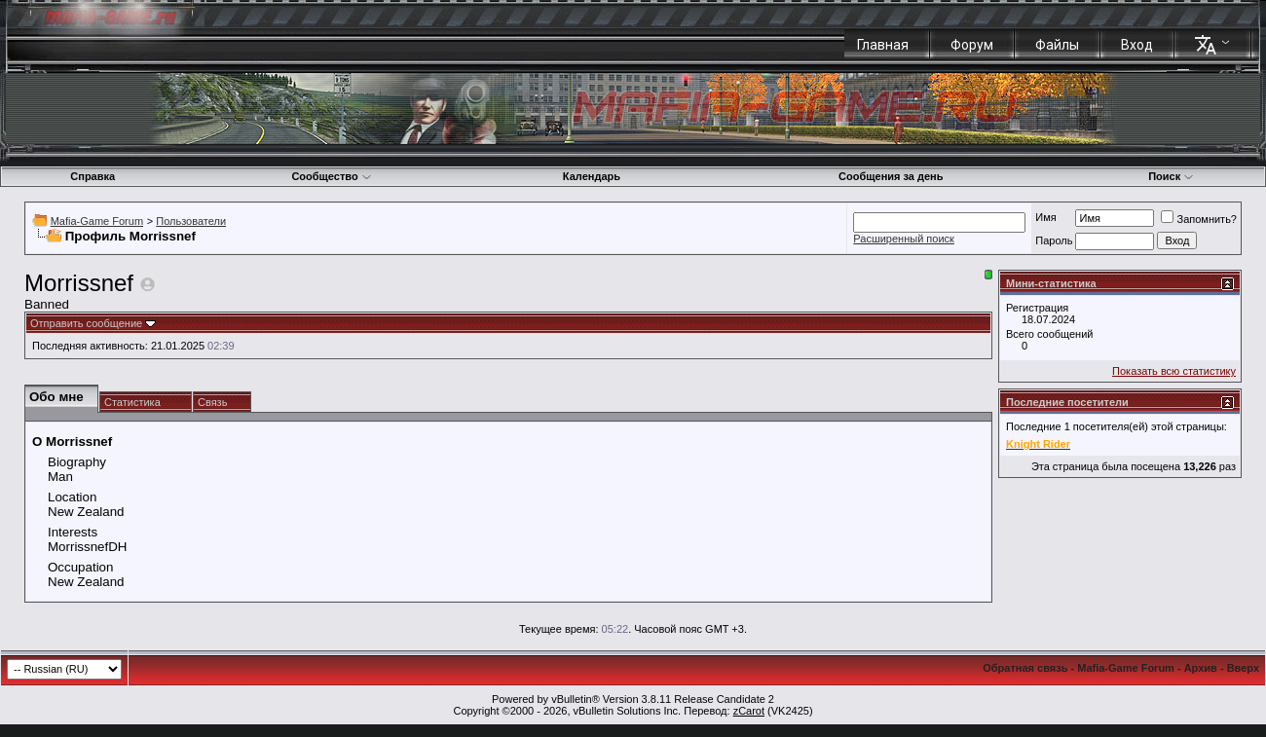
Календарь (591, 176)
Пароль (1053, 240)
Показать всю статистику (1174, 371)
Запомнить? (1199, 219)
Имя (1045, 217)
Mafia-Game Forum (97, 221)
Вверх (1243, 668)
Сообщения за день (890, 176)
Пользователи (191, 221)
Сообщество (331, 176)
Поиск (1171, 176)
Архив (1200, 668)
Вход (1137, 45)
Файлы (1057, 45)
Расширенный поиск (903, 238)
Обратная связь (1025, 668)
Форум (971, 45)
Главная (883, 45)
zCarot (748, 711)
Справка (92, 176)
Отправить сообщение (86, 323)
